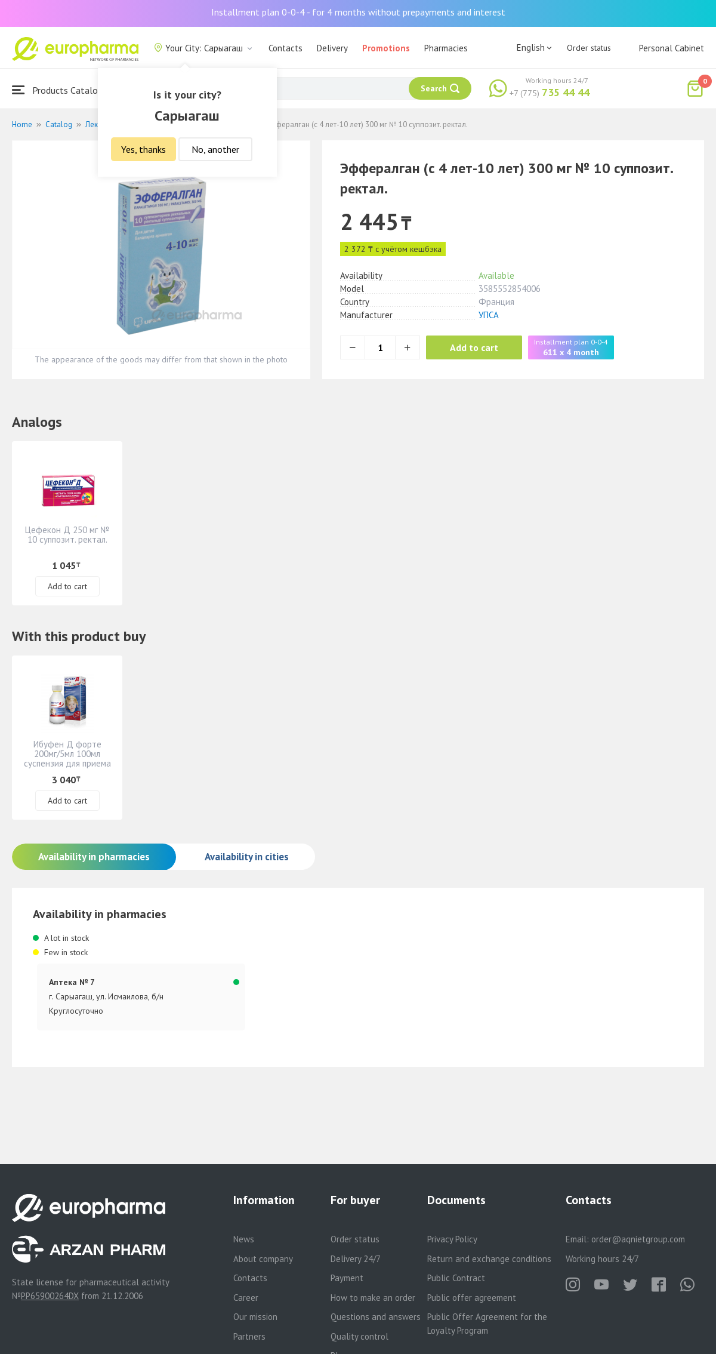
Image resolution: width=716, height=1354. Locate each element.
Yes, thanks (143, 149)
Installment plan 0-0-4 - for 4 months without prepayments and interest (358, 12)
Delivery (332, 48)
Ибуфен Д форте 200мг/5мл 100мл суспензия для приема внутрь (67, 758)
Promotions (386, 48)
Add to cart (474, 347)
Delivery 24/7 (356, 1258)
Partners (249, 1336)
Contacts (285, 48)
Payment (347, 1278)
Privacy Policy (452, 1239)
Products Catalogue (62, 90)
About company (263, 1258)
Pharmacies (446, 48)
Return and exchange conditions (489, 1258)
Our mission (255, 1316)
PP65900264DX (50, 1295)
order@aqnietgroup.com (638, 1239)
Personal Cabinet (671, 48)
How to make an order (373, 1297)
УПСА (489, 315)
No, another (215, 149)
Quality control (359, 1336)
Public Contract (456, 1278)
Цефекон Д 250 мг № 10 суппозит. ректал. (67, 534)
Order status (589, 47)
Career (245, 1297)
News (243, 1239)
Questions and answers (376, 1316)
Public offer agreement (471, 1297)
